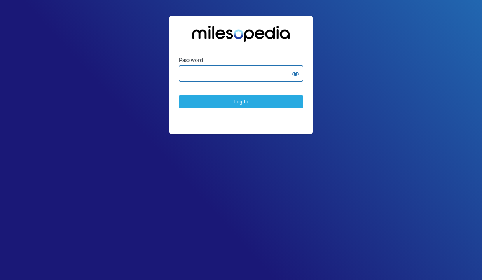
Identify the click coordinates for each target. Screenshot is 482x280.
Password (191, 60)
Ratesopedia (241, 36)
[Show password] (295, 73)
